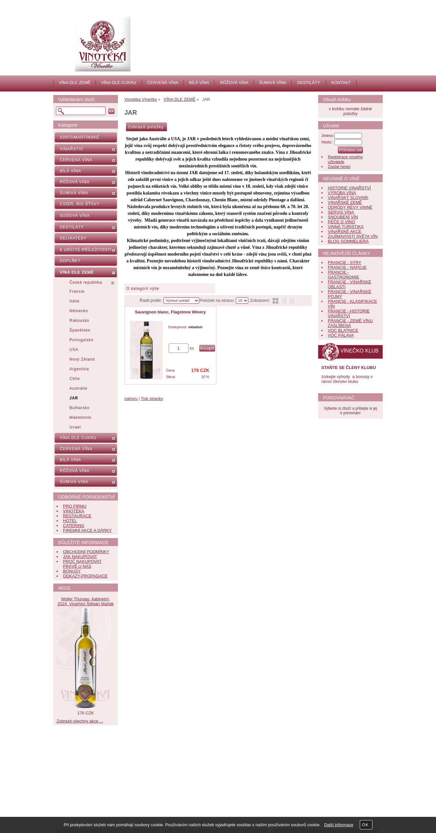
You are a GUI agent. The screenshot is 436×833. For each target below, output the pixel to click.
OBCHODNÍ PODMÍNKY (86, 551)
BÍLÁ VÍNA (199, 82)
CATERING (73, 525)
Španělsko (79, 330)
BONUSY (72, 571)
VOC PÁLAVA (341, 335)
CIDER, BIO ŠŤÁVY (79, 204)
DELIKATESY (73, 238)
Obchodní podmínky (86, 767)
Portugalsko (81, 340)
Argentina (79, 369)
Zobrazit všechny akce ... (80, 721)
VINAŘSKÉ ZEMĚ (345, 202)
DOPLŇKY (70, 260)
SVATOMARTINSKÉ (79, 137)
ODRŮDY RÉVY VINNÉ (350, 207)
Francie (77, 291)
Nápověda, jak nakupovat (91, 760)
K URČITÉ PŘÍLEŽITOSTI (86, 250)
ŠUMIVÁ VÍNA (272, 82)
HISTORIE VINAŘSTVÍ (349, 187)
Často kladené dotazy (88, 753)
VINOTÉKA (73, 511)
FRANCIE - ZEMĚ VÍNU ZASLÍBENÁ (350, 323)
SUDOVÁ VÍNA (75, 215)
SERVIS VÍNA (341, 212)
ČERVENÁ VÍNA (163, 82)
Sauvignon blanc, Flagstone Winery (170, 312)
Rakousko (79, 320)
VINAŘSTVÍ (71, 149)
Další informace (338, 824)
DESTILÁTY (308, 82)
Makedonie (80, 417)
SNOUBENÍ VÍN (343, 217)
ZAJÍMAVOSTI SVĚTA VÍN (353, 236)
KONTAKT (341, 82)
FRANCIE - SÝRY (344, 262)
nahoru (130, 398)
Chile (74, 378)
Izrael (75, 427)
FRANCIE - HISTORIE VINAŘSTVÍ (349, 313)
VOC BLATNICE (343, 330)
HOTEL (70, 520)
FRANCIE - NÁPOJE (347, 267)
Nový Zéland (82, 359)
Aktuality (185, 753)
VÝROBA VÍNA (342, 192)
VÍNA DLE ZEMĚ (74, 82)
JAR (73, 398)
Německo (78, 311)
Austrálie (78, 388)
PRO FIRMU (75, 506)
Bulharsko (79, 408)
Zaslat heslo (339, 166)
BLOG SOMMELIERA (348, 241)
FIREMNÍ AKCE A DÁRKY (87, 530)
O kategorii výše (142, 288)
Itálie (74, 301)
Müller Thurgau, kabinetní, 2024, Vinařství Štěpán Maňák (85, 601)
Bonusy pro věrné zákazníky (94, 774)
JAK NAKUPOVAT (80, 556)
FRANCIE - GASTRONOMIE (343, 274)
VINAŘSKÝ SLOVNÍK (348, 197)
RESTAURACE (77, 515)
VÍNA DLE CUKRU (118, 82)
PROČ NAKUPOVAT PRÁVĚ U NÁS (82, 564)
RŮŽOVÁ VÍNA (234, 82)
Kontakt (184, 760)
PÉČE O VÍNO (341, 221)
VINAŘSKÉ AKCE (344, 231)
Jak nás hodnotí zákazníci (201, 767)
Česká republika (85, 282)
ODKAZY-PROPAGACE (85, 576)
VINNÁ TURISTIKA (346, 226)
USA (73, 349)
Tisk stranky (152, 398)
